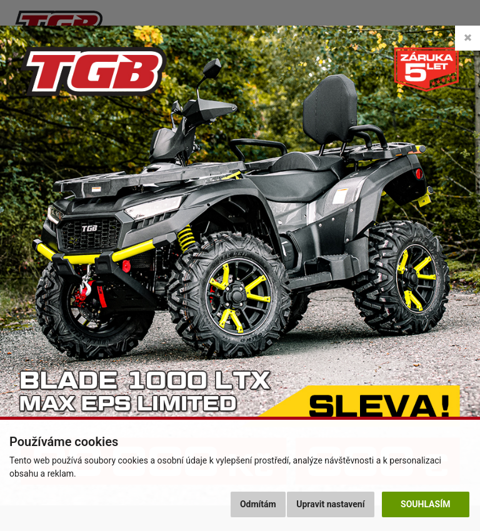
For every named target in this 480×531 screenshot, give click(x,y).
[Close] (467, 38)
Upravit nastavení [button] (330, 504)
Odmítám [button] (258, 504)
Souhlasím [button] (425, 504)
